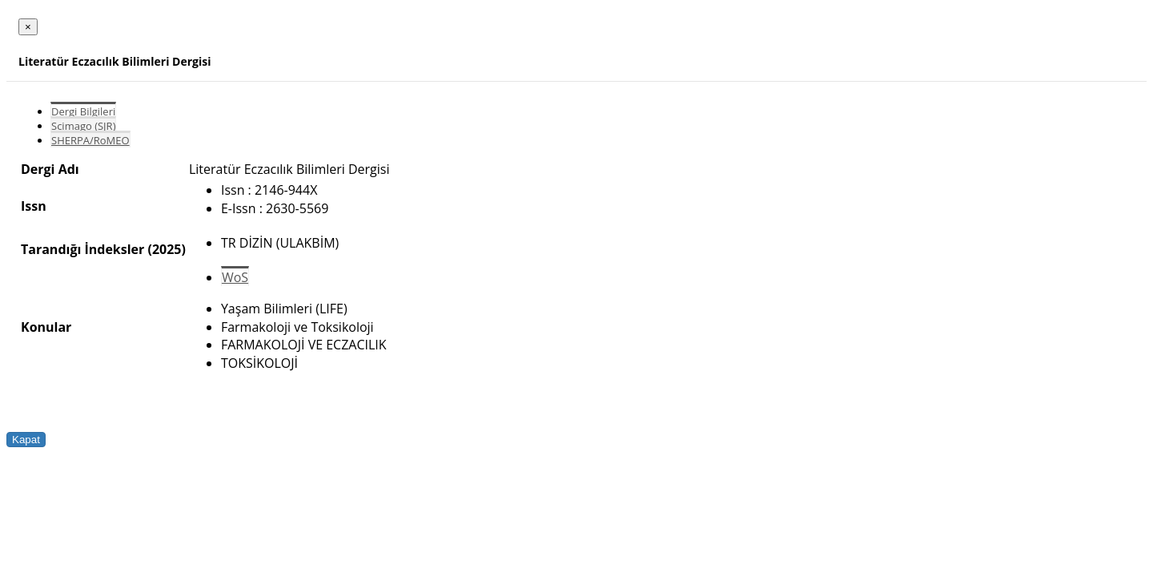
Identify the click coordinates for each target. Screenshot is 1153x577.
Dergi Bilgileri (83, 111)
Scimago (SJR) (83, 126)
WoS (235, 277)
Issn (33, 206)
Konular (46, 327)
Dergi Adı (50, 169)
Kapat (26, 440)
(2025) (166, 249)
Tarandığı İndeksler (82, 249)
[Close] (28, 26)
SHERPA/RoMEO (90, 140)
